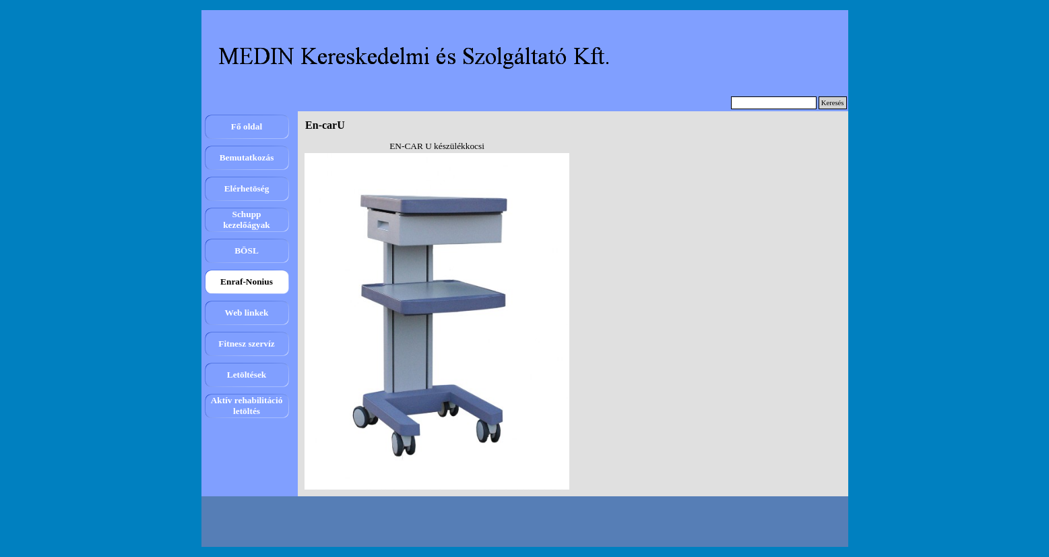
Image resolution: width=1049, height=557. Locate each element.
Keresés (832, 103)
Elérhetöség (246, 188)
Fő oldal (246, 126)
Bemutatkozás (247, 157)
